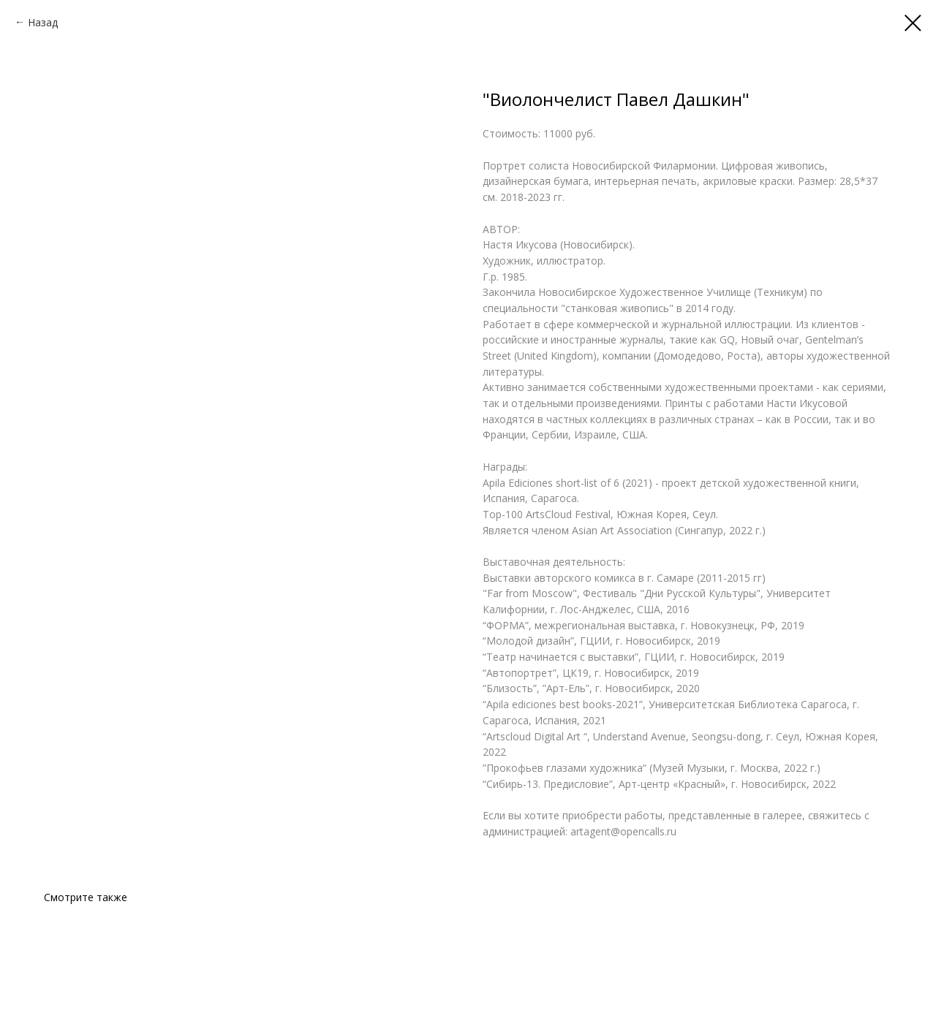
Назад (43, 22)
